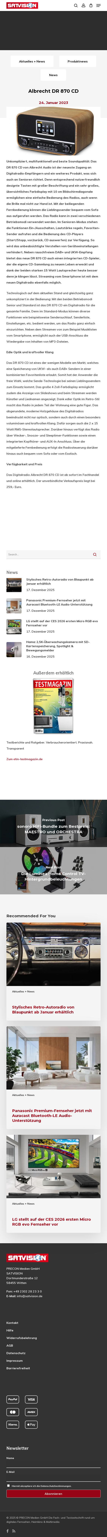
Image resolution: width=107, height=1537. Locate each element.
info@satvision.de (29, 1296)
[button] (98, 5)
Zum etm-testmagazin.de (24, 759)
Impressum (14, 1360)
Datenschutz (16, 1353)
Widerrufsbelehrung (21, 1338)
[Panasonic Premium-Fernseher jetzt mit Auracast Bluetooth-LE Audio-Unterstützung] (53, 1077)
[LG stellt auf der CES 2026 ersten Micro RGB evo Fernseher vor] (53, 1184)
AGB (9, 1345)
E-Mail (10, 1472)
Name (10, 1458)
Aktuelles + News (23, 991)
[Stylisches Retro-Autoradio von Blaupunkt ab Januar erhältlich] (53, 972)
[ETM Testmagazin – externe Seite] (53, 736)
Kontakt (12, 1323)
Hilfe (9, 1330)
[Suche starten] (95, 554)
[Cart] (91, 5)
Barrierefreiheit (18, 1368)
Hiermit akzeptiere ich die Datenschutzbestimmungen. (41, 1486)
